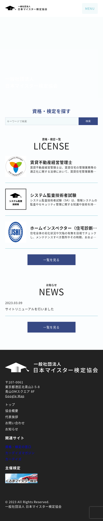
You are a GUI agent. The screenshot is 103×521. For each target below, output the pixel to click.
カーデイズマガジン (20, 452)
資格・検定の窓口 (18, 446)
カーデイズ (13, 459)
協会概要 (11, 410)
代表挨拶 (11, 416)
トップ (10, 404)
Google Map (14, 396)
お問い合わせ (15, 423)
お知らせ (11, 429)
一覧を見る (51, 259)
